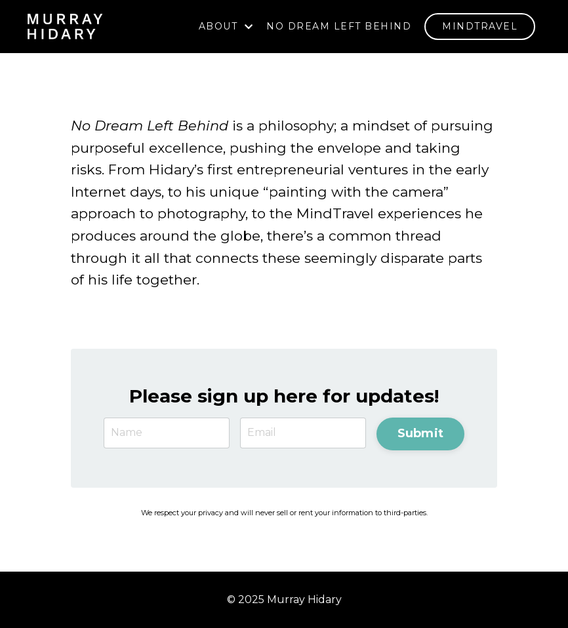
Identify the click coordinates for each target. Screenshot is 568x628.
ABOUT (226, 26)
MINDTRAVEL (479, 26)
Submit (420, 433)
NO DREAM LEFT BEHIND (338, 26)
